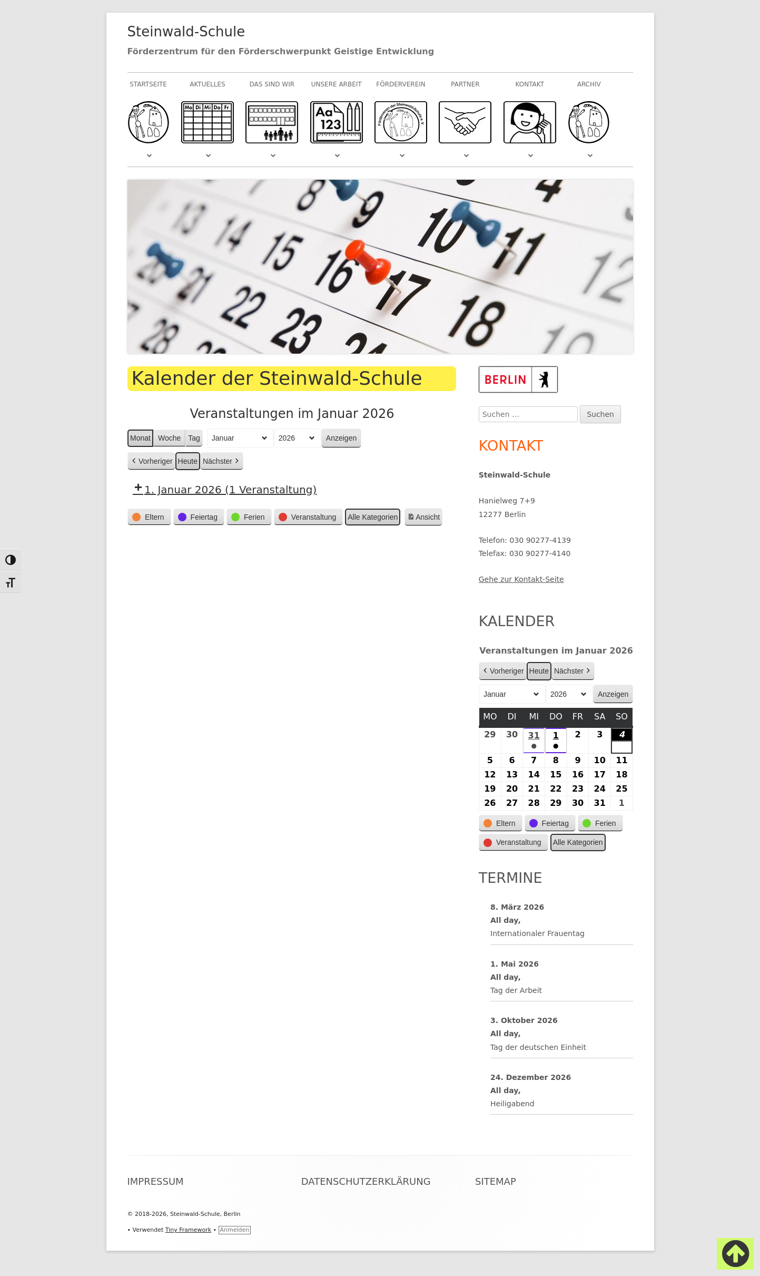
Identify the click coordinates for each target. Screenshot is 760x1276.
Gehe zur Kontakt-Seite (521, 579)
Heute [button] (187, 461)
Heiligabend (512, 1103)
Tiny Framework (188, 1229)
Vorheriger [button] (151, 461)
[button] (149, 517)
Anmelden (235, 1229)
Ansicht (424, 519)
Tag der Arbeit (516, 990)
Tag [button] (194, 438)
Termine (510, 878)
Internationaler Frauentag (537, 933)
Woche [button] (168, 438)
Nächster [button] (221, 461)
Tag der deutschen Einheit (538, 1047)
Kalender (517, 621)
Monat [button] (140, 438)
